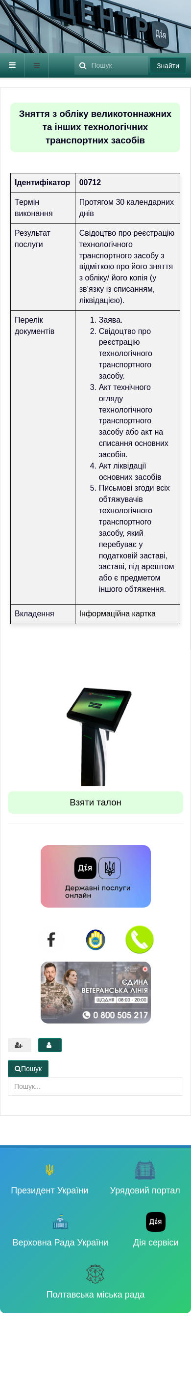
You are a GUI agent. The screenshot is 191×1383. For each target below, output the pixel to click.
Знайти (168, 66)
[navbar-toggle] (12, 65)
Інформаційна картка (117, 613)
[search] (111, 65)
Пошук (74, 53)
